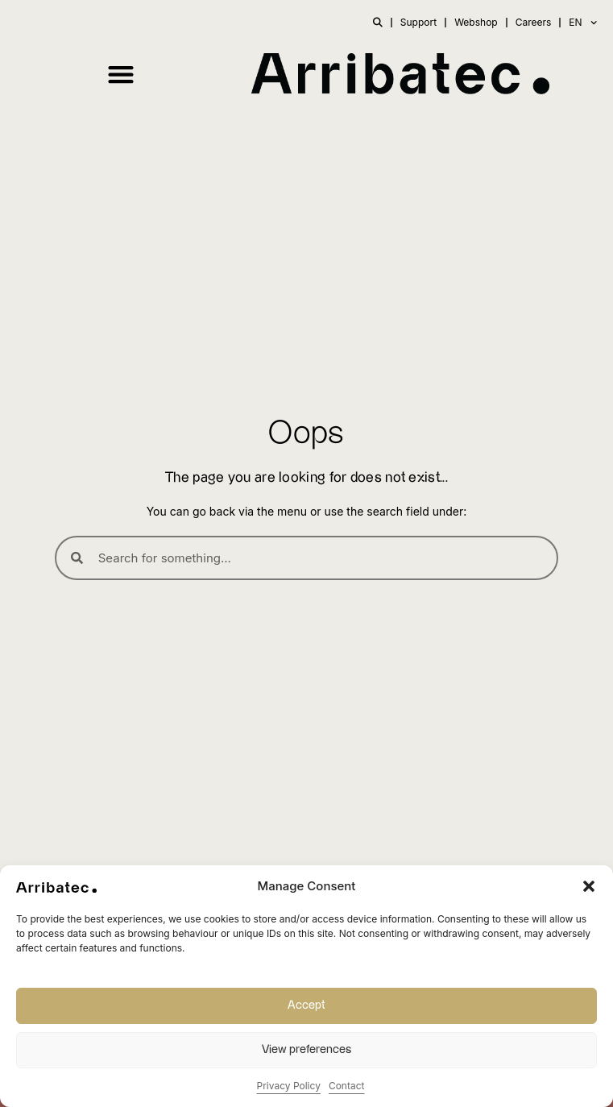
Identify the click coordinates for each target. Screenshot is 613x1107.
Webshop (476, 22)
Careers (534, 22)
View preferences (306, 1049)
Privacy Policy (289, 1086)
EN (583, 22)
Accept (306, 1005)
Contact (347, 1086)
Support (418, 22)
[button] (589, 886)
